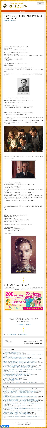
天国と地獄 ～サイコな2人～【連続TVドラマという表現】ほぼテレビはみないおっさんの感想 (21, 400)
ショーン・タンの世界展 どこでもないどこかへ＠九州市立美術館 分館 (17, 413)
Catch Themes (27, 424)
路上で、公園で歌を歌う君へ (9, 380)
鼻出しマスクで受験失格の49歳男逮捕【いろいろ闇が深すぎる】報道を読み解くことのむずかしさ (21, 416)
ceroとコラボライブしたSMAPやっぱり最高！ (12, 363)
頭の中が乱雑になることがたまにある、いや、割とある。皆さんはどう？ (17, 414)
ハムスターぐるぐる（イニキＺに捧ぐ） (11, 378)
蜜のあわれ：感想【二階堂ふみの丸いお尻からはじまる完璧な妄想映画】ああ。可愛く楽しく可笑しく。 (23, 369)
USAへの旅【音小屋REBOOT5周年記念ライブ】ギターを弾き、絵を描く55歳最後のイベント (21, 399)
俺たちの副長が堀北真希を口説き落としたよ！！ (13, 376)
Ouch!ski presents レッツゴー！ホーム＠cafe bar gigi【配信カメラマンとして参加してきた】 (20, 396)
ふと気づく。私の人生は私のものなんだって (12, 353)
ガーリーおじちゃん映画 (12, 334)
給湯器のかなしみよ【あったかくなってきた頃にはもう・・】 (15, 405)
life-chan (12, 20)
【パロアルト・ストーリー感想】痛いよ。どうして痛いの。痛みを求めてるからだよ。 (19, 365)
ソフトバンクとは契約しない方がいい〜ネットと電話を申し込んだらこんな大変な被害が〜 (20, 391)
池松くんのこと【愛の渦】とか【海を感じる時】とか (13, 375)
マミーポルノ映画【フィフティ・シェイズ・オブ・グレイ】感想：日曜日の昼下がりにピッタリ (21, 382)
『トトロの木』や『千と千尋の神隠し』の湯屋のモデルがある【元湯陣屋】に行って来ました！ (21, 358)
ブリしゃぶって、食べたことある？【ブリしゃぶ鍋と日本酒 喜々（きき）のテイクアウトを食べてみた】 (23, 408)
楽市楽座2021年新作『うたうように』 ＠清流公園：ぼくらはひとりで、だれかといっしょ (20, 390)
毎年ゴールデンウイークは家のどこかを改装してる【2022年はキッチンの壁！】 (18, 388)
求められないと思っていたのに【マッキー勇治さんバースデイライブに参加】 (18, 401)
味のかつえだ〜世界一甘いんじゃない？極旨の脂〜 (13, 371)
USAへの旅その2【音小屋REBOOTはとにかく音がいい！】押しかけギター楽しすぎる (19, 397)
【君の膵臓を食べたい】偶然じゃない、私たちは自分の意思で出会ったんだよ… (18, 374)
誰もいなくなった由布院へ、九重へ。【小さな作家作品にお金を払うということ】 (19, 392)
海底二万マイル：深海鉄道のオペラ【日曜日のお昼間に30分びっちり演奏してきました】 (20, 410)
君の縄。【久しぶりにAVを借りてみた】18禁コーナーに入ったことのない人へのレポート (20, 361)
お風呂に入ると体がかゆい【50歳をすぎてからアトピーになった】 (16, 412)
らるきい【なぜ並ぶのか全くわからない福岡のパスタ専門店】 (15, 357)
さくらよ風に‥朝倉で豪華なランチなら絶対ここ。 (13, 379)
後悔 (5, 395)
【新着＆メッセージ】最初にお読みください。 (12, 352)
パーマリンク (25, 334)
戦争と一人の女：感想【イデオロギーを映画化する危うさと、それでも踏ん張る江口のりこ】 (21, 362)
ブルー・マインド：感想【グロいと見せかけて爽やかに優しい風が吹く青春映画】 (19, 367)
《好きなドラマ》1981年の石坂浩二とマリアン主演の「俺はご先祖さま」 (17, 366)
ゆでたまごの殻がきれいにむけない (10, 407)
